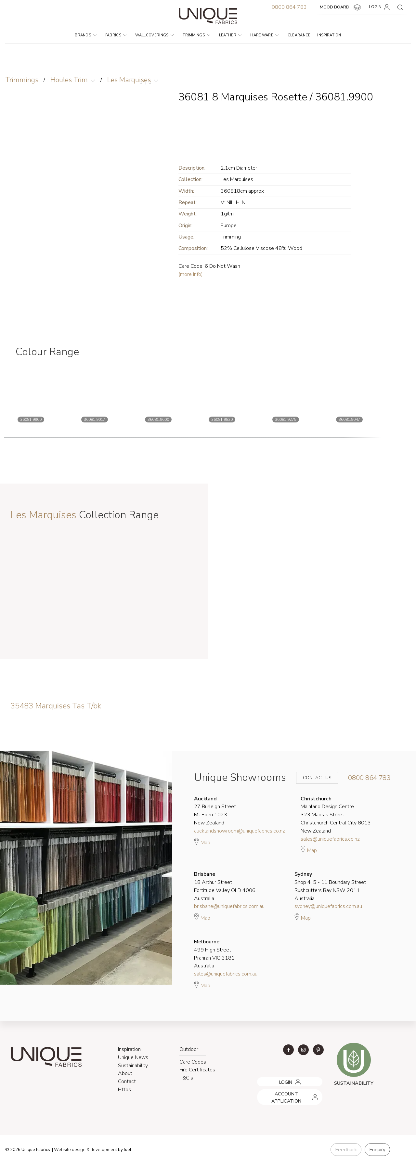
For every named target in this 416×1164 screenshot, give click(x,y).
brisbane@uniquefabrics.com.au (229, 906)
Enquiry (377, 1149)
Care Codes (192, 1062)
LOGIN (380, 7)
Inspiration (329, 35)
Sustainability (133, 1065)
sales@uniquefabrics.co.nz (330, 839)
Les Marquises (129, 80)
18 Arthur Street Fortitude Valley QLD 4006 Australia (224, 886)
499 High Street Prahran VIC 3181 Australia (214, 953)
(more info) (190, 274)
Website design (69, 1150)
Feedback (346, 1149)
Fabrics (116, 35)
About (125, 1073)
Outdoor (188, 1049)
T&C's (186, 1077)
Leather (230, 35)
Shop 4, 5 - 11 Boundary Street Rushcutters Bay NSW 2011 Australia (330, 886)
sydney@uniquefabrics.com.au (328, 906)
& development (101, 1150)
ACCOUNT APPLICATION (282, 1091)
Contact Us (312, 778)
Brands (85, 35)
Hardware (264, 35)
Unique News (133, 1057)
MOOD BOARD (341, 7)
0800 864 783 (289, 7)
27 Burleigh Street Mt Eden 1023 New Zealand (215, 810)
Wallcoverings (154, 35)
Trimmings (196, 35)
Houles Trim (69, 80)
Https (124, 1089)
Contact (127, 1081)
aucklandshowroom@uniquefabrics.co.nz (239, 830)
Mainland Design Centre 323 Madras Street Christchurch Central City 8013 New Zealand (336, 814)
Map (202, 841)
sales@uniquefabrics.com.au (225, 973)
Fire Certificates (197, 1069)
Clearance (299, 35)
